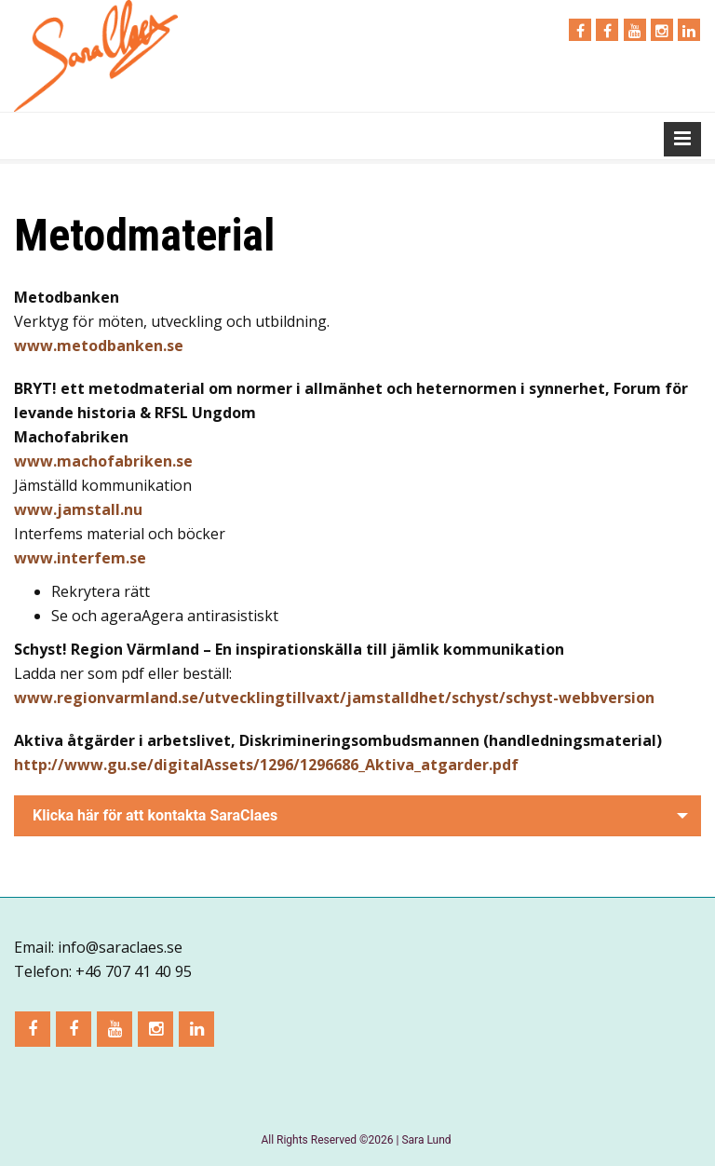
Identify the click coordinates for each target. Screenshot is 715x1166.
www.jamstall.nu (78, 509)
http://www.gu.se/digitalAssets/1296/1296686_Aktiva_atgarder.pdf (266, 764)
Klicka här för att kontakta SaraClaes (155, 815)
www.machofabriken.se (103, 461)
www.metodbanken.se (98, 345)
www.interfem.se (80, 558)
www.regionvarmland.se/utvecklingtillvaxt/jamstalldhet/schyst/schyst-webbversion (334, 697)
